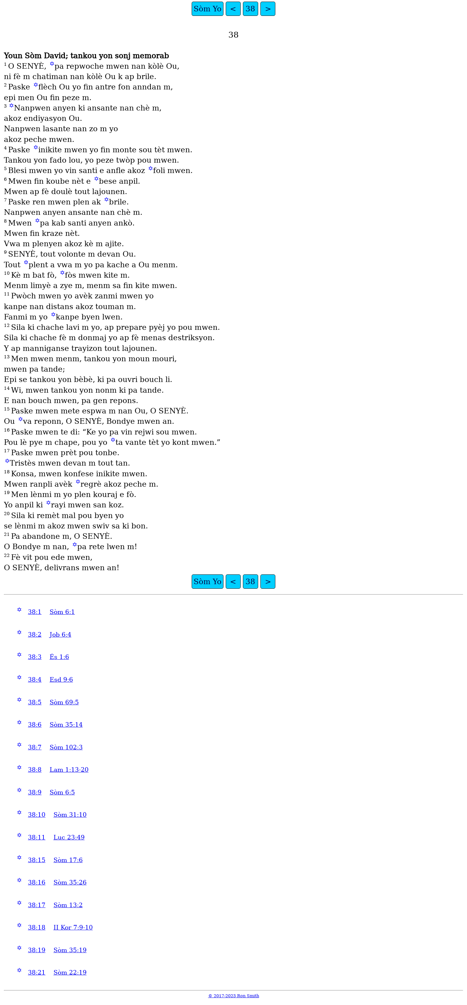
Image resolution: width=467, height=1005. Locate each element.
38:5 (35, 702)
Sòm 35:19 (70, 950)
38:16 (36, 882)
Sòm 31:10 (70, 814)
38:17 (36, 905)
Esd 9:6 (61, 679)
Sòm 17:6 (68, 860)
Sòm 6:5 (62, 792)
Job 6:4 (60, 634)
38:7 (35, 747)
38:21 (36, 972)
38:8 (35, 769)
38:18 (36, 927)
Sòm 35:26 (70, 882)
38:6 (35, 724)
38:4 (35, 679)
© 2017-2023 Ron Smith (233, 995)
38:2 (35, 634)
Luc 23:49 (69, 837)
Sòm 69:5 (64, 702)
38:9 (35, 792)
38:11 (36, 837)
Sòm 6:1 (62, 611)
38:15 (36, 860)
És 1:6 (59, 656)
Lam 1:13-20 (69, 769)
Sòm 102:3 (66, 747)
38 (250, 9)
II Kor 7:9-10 (73, 927)
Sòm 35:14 (66, 724)
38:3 (35, 656)
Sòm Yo (208, 9)
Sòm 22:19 (70, 972)
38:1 (35, 611)
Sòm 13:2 (68, 905)
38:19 (36, 950)
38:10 (36, 814)
